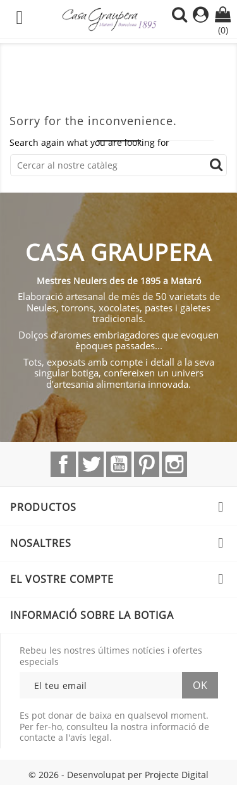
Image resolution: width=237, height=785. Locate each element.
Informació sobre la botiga (92, 615)
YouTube (118, 464)
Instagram (174, 464)
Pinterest (146, 464)
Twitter (91, 464)
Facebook (63, 464)
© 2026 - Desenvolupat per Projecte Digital (118, 775)
